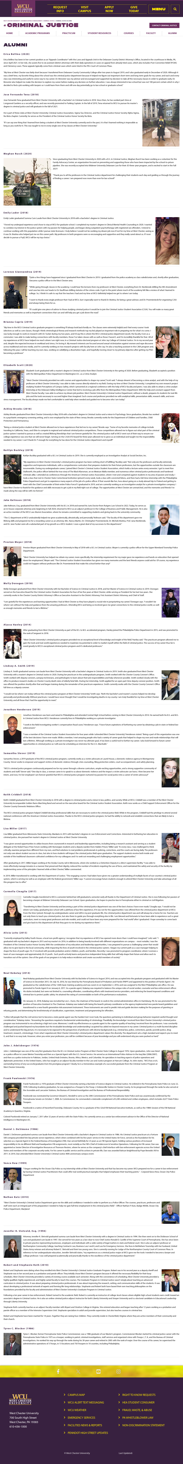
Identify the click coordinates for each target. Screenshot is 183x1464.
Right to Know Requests (138, 1395)
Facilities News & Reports (85, 1425)
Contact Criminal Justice (164, 25)
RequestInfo (60, 9)
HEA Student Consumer (138, 1402)
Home (9, 33)
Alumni (172, 33)
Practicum (68, 33)
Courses (129, 33)
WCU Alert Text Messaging (86, 1402)
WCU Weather (77, 1410)
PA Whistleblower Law (137, 1417)
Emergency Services (81, 1417)
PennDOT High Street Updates (88, 1433)
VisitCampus (84, 9)
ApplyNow (109, 9)
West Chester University (12, 21)
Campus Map (76, 1395)
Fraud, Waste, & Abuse (137, 1410)
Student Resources (99, 33)
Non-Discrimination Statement (143, 1425)
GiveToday (134, 9)
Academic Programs (37, 33)
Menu (158, 9)
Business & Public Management (31, 21)
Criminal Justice (48, 21)
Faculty (151, 33)
